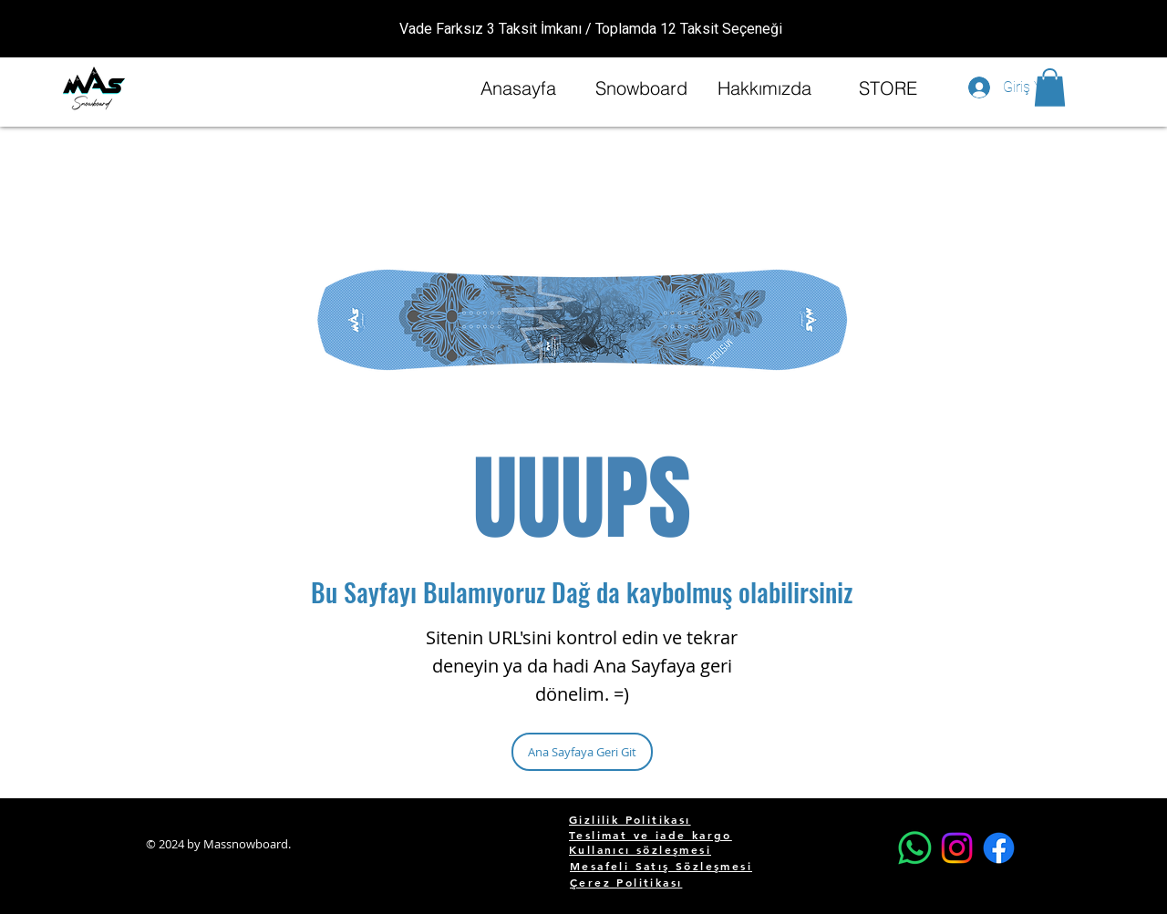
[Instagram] (956, 847)
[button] (1050, 87)
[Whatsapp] (914, 847)
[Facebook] (998, 847)
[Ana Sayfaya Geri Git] (582, 752)
